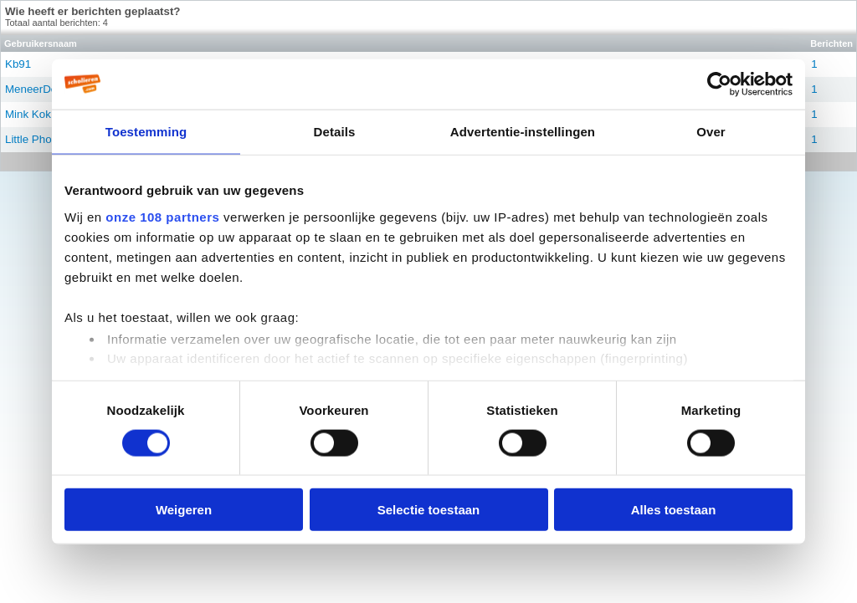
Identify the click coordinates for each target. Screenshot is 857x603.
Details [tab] (335, 131)
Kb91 (18, 64)
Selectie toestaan (428, 510)
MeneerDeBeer (42, 89)
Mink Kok (28, 114)
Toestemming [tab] (146, 131)
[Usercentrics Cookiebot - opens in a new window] (719, 83)
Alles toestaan (673, 510)
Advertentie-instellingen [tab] (522, 131)
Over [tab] (711, 131)
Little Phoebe (37, 139)
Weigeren (184, 510)
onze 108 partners (162, 216)
